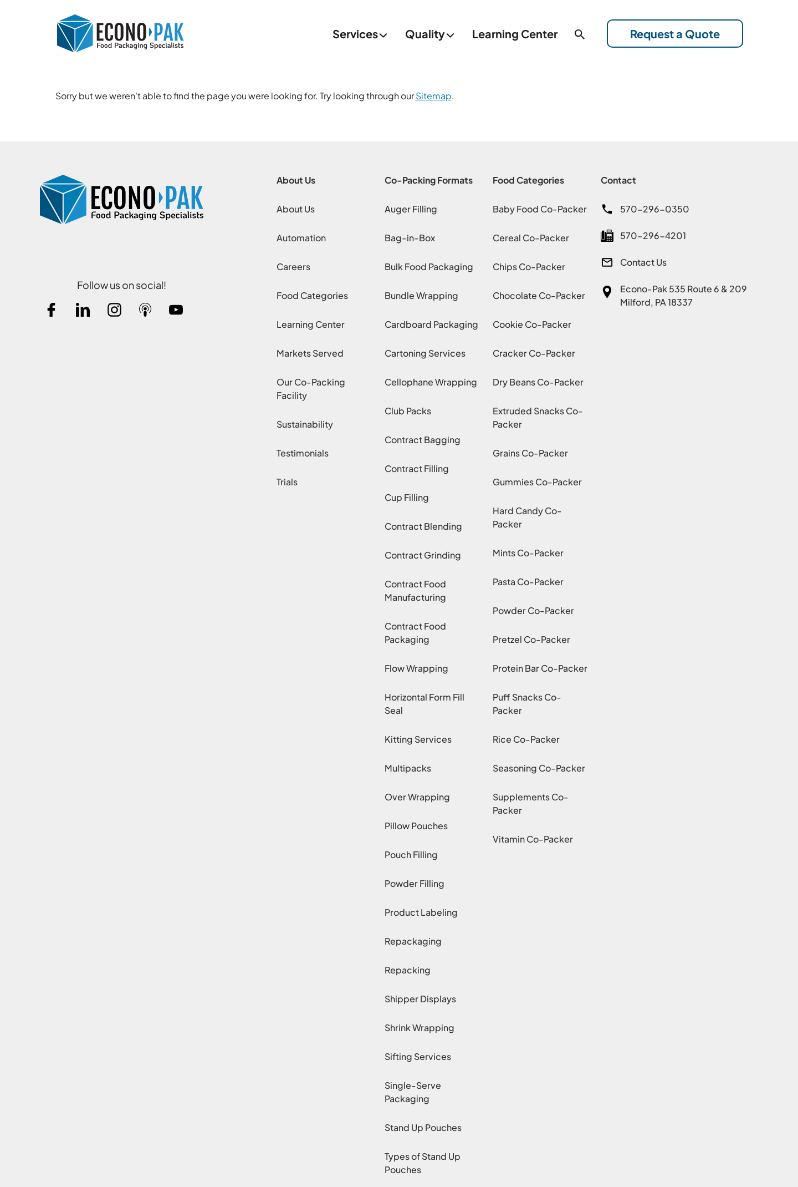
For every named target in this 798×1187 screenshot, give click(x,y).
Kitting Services (418, 737)
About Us (296, 207)
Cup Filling (407, 495)
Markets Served (310, 351)
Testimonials (303, 451)
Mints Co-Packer (528, 551)
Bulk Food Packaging (429, 265)
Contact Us (643, 260)
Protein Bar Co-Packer (540, 666)
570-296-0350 (654, 207)
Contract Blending (423, 524)
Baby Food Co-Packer (540, 207)
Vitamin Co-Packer (533, 837)
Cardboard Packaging (431, 322)
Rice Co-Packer (526, 737)
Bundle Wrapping (421, 294)
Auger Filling (411, 207)
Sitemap (434, 94)
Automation (301, 236)
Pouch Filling (411, 853)
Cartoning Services (425, 351)
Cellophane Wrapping (431, 380)
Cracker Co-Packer (534, 351)
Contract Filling (417, 467)
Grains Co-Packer (530, 451)
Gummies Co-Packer (537, 480)
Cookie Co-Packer (532, 322)
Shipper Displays (420, 997)
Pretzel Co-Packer (531, 637)
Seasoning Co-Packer (539, 766)
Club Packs (408, 409)
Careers (293, 265)
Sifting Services (418, 1055)
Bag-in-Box (410, 236)
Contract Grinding (423, 553)
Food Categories (312, 294)
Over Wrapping (417, 795)
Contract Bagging (423, 438)
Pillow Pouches (416, 824)
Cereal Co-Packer (531, 236)
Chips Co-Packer (529, 265)
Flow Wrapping (416, 666)
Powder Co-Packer (533, 609)
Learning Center (311, 322)
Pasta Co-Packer (528, 580)
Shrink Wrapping (419, 1026)
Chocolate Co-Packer (539, 294)
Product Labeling (421, 910)
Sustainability (305, 422)
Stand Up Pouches (423, 1126)
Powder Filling (414, 881)
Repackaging (413, 939)
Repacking (408, 968)
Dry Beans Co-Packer (538, 380)
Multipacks (408, 766)
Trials (287, 480)
